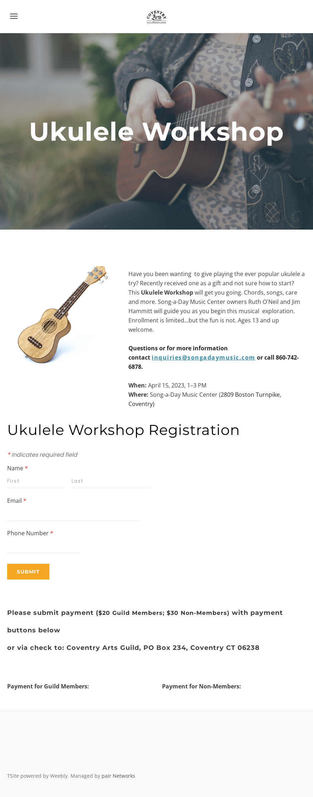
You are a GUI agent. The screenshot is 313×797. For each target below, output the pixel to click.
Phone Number (30, 533)
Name (17, 468)
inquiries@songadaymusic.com (203, 357)
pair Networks (118, 775)
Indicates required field (42, 455)
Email (16, 501)
